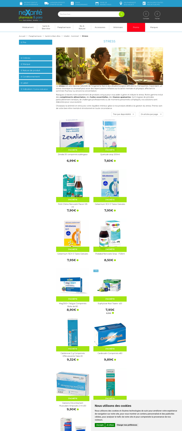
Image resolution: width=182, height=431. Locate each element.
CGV (95, 397)
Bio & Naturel (82, 27)
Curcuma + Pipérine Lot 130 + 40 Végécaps (67, 346)
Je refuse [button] (110, 425)
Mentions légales (100, 399)
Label (24, 82)
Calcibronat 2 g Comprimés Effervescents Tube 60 (96, 347)
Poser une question (27, 410)
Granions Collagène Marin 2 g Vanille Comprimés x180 (151, 307)
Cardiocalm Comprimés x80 (95, 226)
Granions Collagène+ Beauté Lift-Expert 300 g (151, 347)
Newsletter (60, 400)
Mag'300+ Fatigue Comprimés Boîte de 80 (123, 187)
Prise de (103, 3)
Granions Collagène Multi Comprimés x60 (123, 306)
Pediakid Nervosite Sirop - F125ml (95, 186)
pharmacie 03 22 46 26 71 (127, 3)
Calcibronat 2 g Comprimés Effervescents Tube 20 (68, 227)
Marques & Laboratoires (65, 398)
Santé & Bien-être (46, 27)
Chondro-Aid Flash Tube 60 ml (67, 266)
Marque (25, 64)
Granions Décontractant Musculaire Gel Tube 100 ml (151, 267)
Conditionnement (30, 76)
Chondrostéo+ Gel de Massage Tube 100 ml (151, 226)
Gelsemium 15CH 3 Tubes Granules (68, 186)
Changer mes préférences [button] (127, 425)
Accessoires (100, 27)
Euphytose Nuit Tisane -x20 (151, 186)
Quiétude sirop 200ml (95, 145)
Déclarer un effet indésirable (104, 395)
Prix (23, 42)
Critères (25, 57)
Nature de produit (30, 70)
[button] (123, 114)
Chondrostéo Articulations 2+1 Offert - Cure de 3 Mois (123, 347)
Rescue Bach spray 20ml (68, 306)
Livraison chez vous (137, 382)
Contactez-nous (99, 390)
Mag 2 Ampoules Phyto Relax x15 (123, 266)
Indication (34, 89)
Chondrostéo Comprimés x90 (96, 306)
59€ (54, 3)
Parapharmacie (64, 27)
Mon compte (24, 413)
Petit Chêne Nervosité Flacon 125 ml (123, 146)
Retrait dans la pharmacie (140, 380)
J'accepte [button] (100, 425)
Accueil (22, 36)
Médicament (28, 27)
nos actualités (152, 3)
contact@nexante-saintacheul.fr (32, 406)
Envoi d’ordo (79, 3)
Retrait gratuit (28, 3)
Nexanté (60, 427)
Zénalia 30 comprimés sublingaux (68, 146)
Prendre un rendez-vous (103, 393)
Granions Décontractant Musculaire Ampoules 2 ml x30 (123, 227)
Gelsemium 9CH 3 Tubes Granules (151, 146)
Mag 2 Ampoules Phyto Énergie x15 (95, 266)
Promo (136, 27)
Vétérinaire (118, 27)
